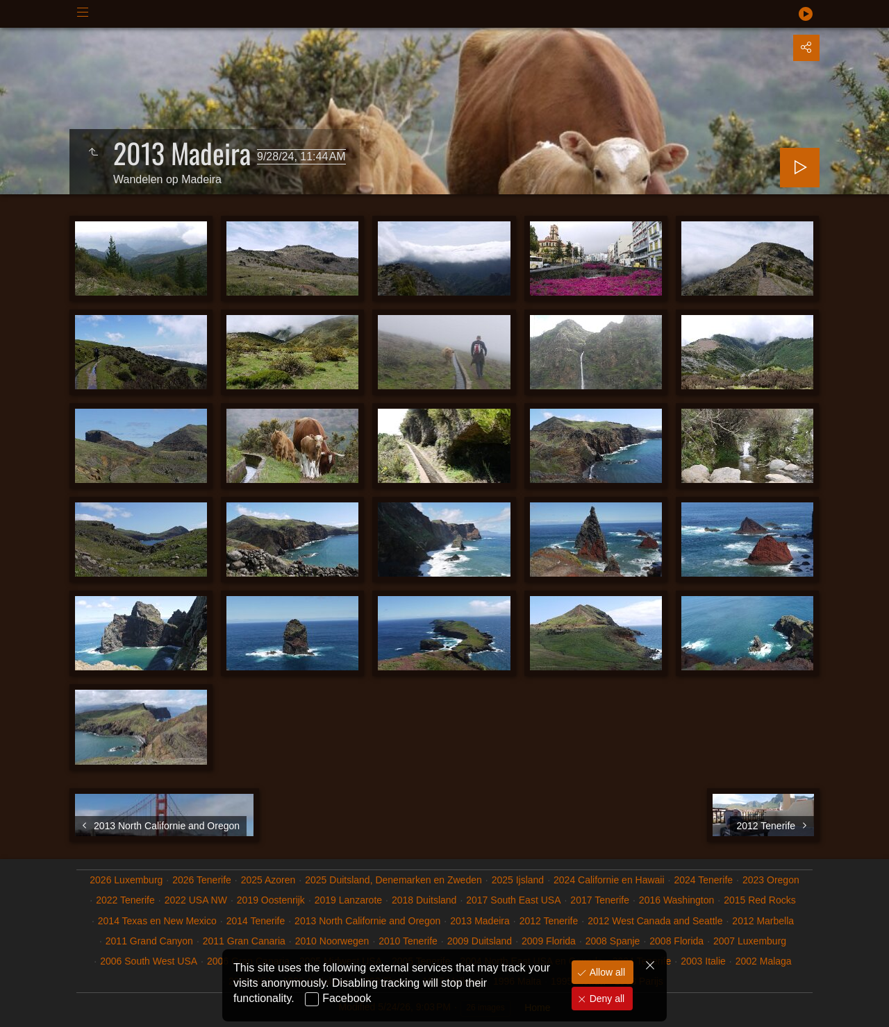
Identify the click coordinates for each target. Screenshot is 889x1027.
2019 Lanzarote (348, 900)
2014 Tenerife (255, 920)
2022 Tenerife (125, 900)
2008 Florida (676, 941)
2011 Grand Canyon (149, 941)
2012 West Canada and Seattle (655, 920)
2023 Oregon (770, 879)
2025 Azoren (268, 879)
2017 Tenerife (599, 900)
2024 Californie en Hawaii (609, 879)
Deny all (605, 998)
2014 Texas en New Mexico (157, 920)
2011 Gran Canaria (244, 941)
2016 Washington (676, 900)
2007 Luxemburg (749, 941)
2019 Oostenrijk (271, 900)
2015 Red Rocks (760, 900)
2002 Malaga (764, 961)
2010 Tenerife (408, 941)
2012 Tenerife (549, 920)
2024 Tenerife (703, 879)
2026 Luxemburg (126, 879)
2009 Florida (549, 941)
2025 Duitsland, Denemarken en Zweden (393, 879)
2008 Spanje (612, 941)
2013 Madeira (480, 920)
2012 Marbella (763, 920)
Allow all (606, 972)
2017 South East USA (513, 900)
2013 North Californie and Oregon (367, 920)
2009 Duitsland (479, 941)
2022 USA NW (196, 900)
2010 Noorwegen (332, 941)
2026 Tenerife (201, 879)
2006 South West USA (148, 961)
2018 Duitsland (424, 900)
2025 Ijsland (518, 879)
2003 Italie (703, 961)
